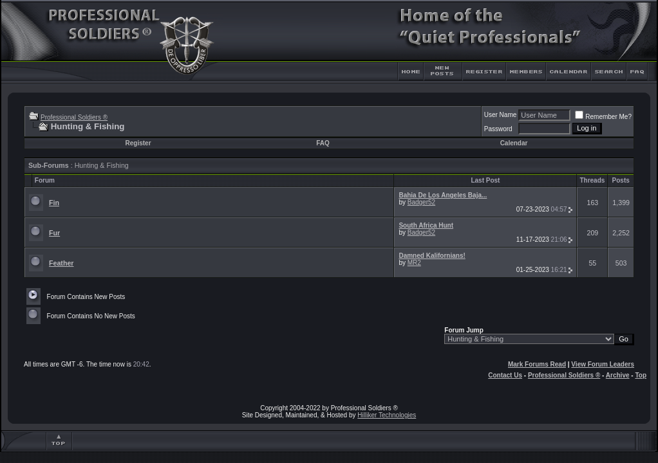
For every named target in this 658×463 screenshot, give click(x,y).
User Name (500, 114)
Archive (618, 375)
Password (498, 128)
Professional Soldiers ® (74, 117)
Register (138, 143)
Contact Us (505, 375)
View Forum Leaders (602, 364)
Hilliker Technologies (386, 415)
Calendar (514, 143)
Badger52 (421, 202)
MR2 (414, 262)
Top (640, 375)
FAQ (323, 143)
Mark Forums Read (537, 364)
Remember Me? (603, 116)
